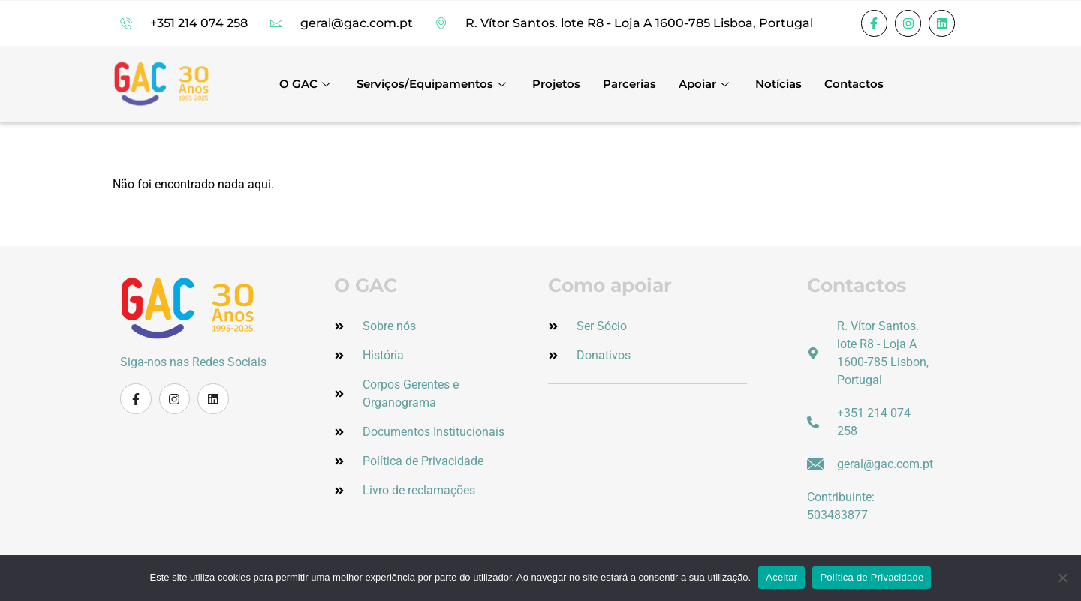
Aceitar (781, 577)
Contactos (854, 84)
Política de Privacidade (871, 577)
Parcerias (629, 84)
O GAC (306, 84)
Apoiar (706, 84)
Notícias (778, 84)
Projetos (556, 84)
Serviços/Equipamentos (433, 84)
